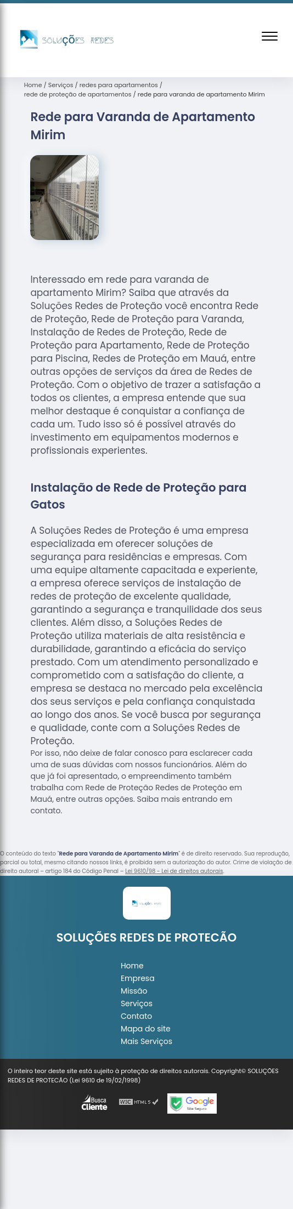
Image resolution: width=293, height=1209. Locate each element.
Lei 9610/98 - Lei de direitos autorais (174, 871)
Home (132, 965)
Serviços (137, 1003)
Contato (136, 1016)
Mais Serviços (146, 1041)
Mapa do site (146, 1028)
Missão (134, 990)
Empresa (138, 978)
